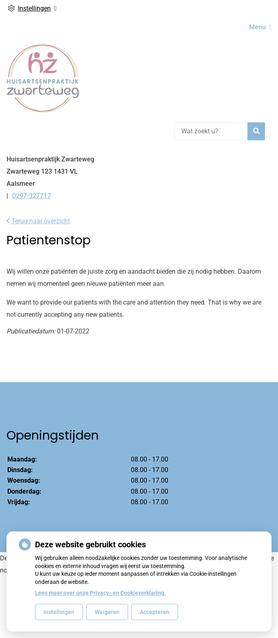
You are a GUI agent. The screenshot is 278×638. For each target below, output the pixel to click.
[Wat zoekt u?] (211, 131)
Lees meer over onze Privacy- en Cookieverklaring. (100, 593)
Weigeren (107, 612)
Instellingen (58, 612)
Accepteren (154, 612)
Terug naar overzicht (38, 221)
